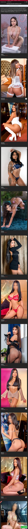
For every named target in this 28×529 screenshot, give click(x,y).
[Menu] (27, 2)
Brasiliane (15, 0)
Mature (9, 0)
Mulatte (12, 0)
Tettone (19, 0)
